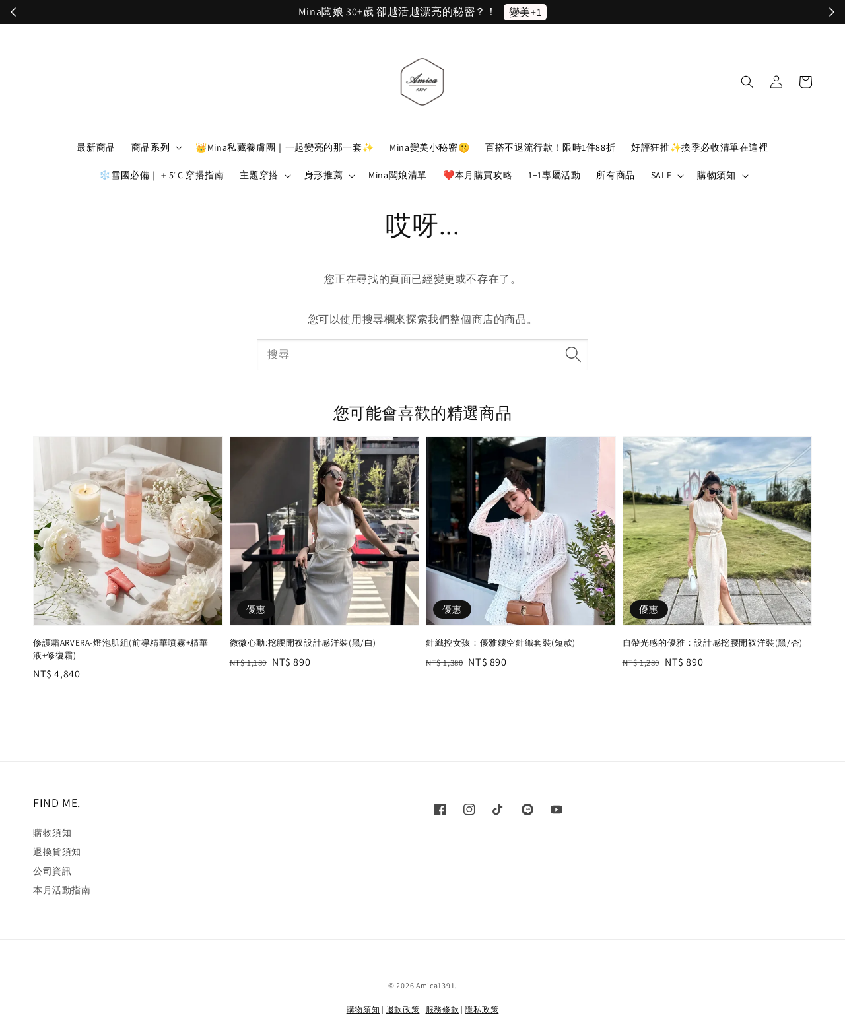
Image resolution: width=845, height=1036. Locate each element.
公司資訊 (52, 871)
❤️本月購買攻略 (477, 175)
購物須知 (716, 175)
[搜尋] (573, 354)
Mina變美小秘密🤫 (429, 147)
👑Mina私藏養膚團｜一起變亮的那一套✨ (284, 147)
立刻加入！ (517, 12)
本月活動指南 (62, 890)
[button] (747, 81)
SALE (661, 175)
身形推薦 (323, 175)
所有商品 (615, 175)
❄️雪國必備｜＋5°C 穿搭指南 (161, 175)
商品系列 (150, 147)
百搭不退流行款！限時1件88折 (550, 147)
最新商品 (96, 147)
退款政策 (403, 1009)
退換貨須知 (57, 852)
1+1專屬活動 (554, 175)
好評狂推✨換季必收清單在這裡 (699, 147)
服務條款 (442, 1009)
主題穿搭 (259, 175)
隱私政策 (481, 1009)
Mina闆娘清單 (397, 175)
